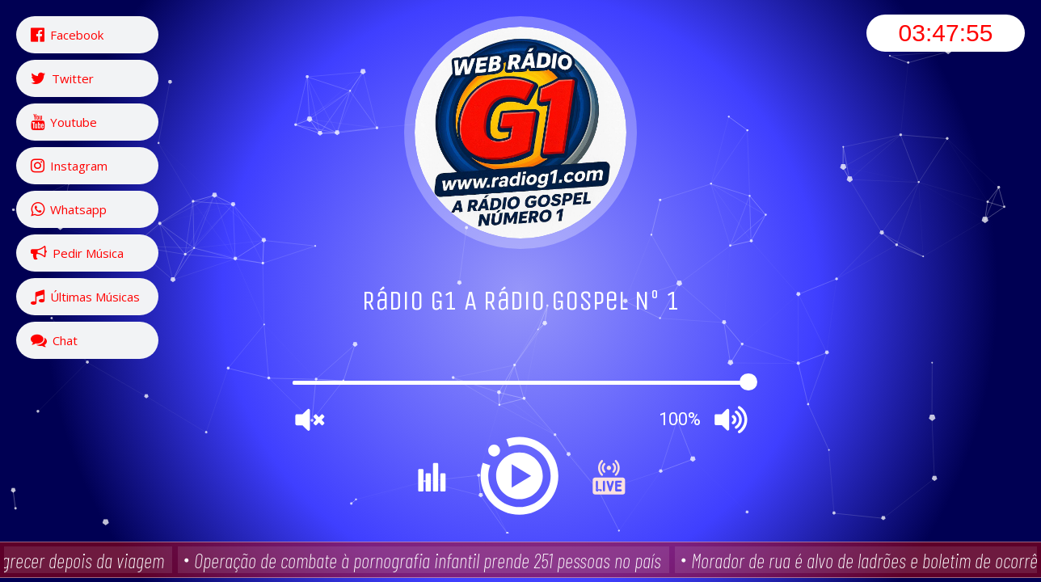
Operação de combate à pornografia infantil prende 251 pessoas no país (430, 560)
